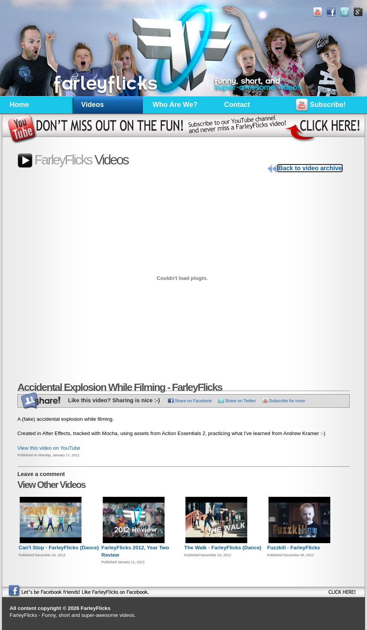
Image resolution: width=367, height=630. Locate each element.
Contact (237, 104)
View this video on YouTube (48, 448)
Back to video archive (310, 168)
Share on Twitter (240, 400)
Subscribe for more (287, 400)
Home (19, 104)
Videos (92, 104)
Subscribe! (321, 106)
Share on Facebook (193, 400)
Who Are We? (175, 104)
